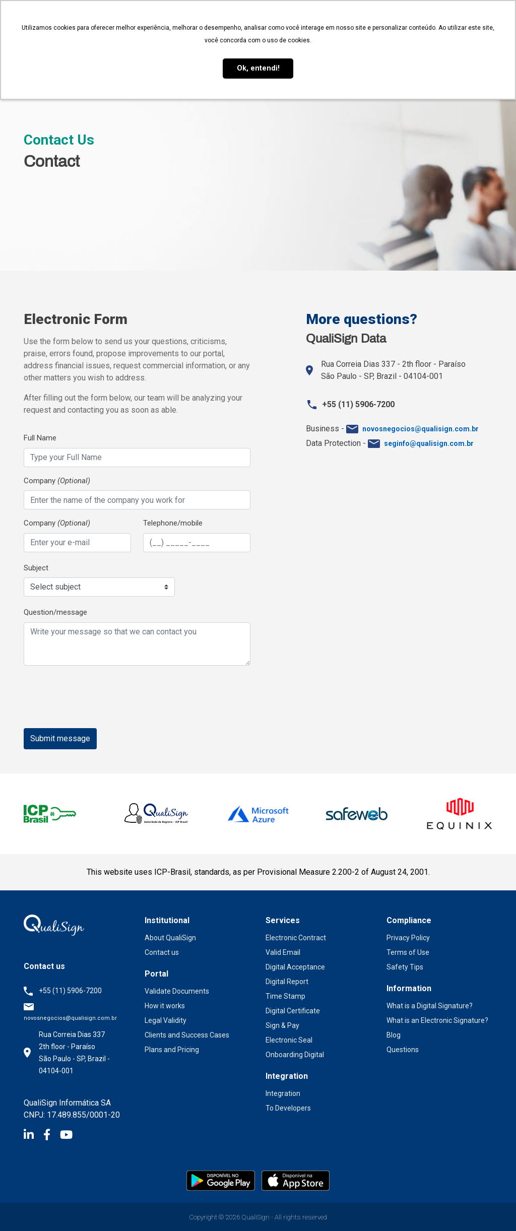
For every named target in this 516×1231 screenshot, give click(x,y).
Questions (402, 1050)
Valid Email (283, 952)
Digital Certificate (293, 1011)
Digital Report (287, 982)
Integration (283, 1093)
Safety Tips (404, 967)
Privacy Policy (408, 938)
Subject (36, 567)
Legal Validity (165, 1020)
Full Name (40, 437)
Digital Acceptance (295, 967)
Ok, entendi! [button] (258, 68)
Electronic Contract (296, 938)
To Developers (288, 1108)
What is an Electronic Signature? (437, 1020)
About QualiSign (170, 938)
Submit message (60, 738)
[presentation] (100, 697)
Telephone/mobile (173, 523)
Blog (393, 1035)
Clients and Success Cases (187, 1035)
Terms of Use (407, 952)
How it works (165, 1006)
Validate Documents (177, 991)
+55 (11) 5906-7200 (70, 991)
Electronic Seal (289, 1040)
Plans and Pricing (172, 1050)
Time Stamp (285, 996)
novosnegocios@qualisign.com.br (70, 1018)
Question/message (55, 612)
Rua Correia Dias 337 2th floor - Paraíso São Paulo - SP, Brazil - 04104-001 (74, 1052)
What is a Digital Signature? (429, 1006)
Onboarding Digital (295, 1055)
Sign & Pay (282, 1025)
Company (57, 480)
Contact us (162, 952)
